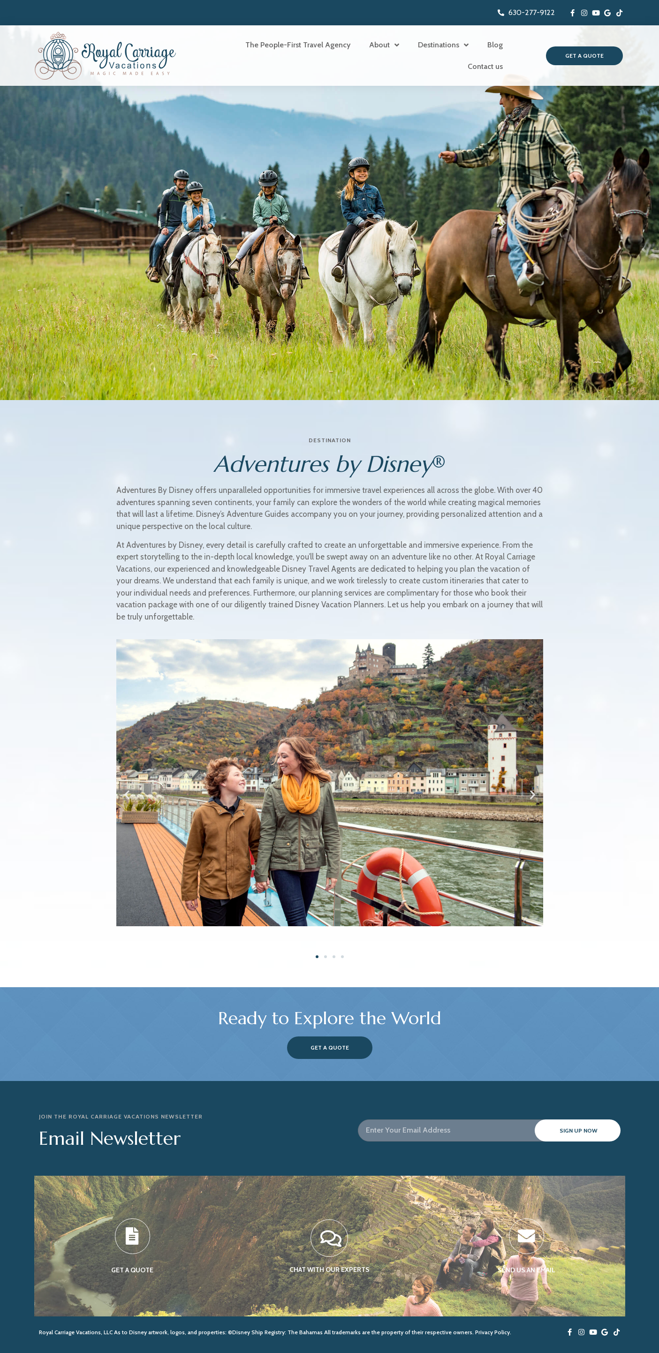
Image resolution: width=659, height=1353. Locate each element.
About (384, 45)
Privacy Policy (492, 1332)
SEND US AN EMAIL (526, 1271)
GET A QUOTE (132, 1271)
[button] (127, 794)
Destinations (443, 45)
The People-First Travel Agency (297, 44)
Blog (495, 44)
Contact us (485, 66)
